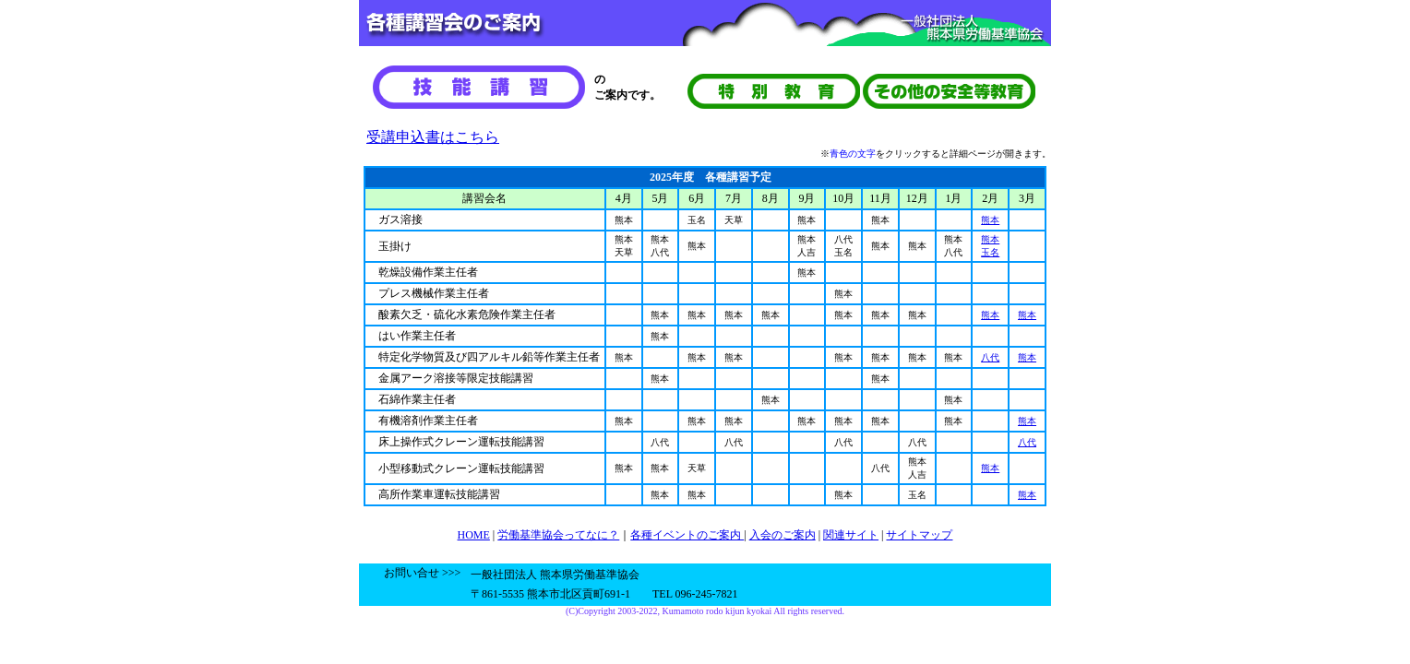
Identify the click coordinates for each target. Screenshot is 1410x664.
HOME (474, 534)
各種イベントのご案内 (687, 534)
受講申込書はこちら (432, 137)
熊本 (990, 220)
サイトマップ (919, 534)
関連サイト (850, 534)
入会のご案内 (782, 534)
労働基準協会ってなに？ (558, 534)
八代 (990, 357)
